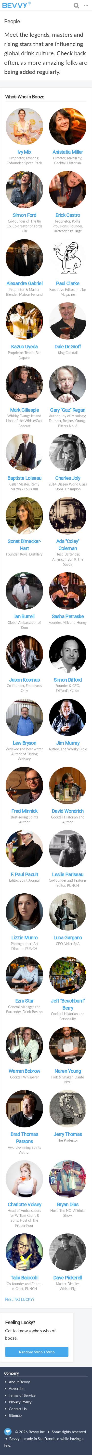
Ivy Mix (24, 152)
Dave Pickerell (67, 1278)
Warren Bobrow (24, 1071)
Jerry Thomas (67, 1134)
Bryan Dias (67, 1204)
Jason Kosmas (24, 680)
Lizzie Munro (24, 938)
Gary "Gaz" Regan (67, 410)
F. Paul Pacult (24, 874)
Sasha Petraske (68, 616)
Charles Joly (67, 478)
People (12, 21)
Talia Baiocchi (24, 1278)
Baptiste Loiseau (24, 478)
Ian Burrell (24, 616)
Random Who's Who (37, 1351)
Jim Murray (67, 743)
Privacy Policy (20, 1402)
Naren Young (67, 1071)
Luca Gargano (67, 938)
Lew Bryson (24, 743)
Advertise (16, 1388)
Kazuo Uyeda (24, 347)
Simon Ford (24, 215)
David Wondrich (67, 811)
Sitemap (15, 1415)
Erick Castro (67, 215)
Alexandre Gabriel (24, 283)
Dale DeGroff (67, 347)
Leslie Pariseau (67, 874)
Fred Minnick (24, 811)
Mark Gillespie (24, 410)
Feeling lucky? (19, 1299)
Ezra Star (24, 1001)
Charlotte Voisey (24, 1204)
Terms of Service (22, 1395)
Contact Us (18, 1409)
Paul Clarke (67, 283)
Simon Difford (68, 680)
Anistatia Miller (68, 152)
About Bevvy (19, 1382)
